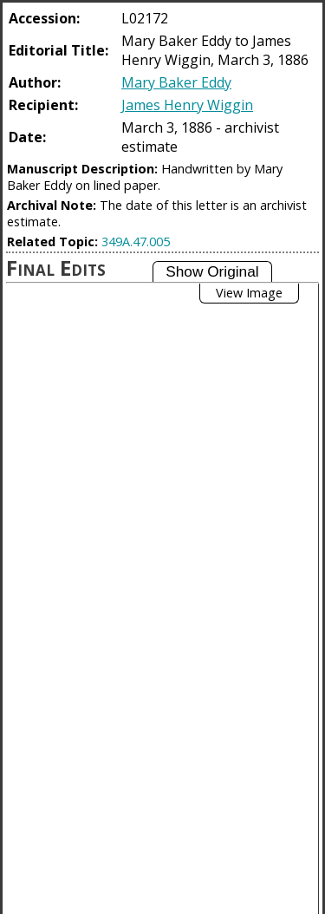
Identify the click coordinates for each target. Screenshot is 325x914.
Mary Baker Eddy (176, 82)
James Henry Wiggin (187, 104)
